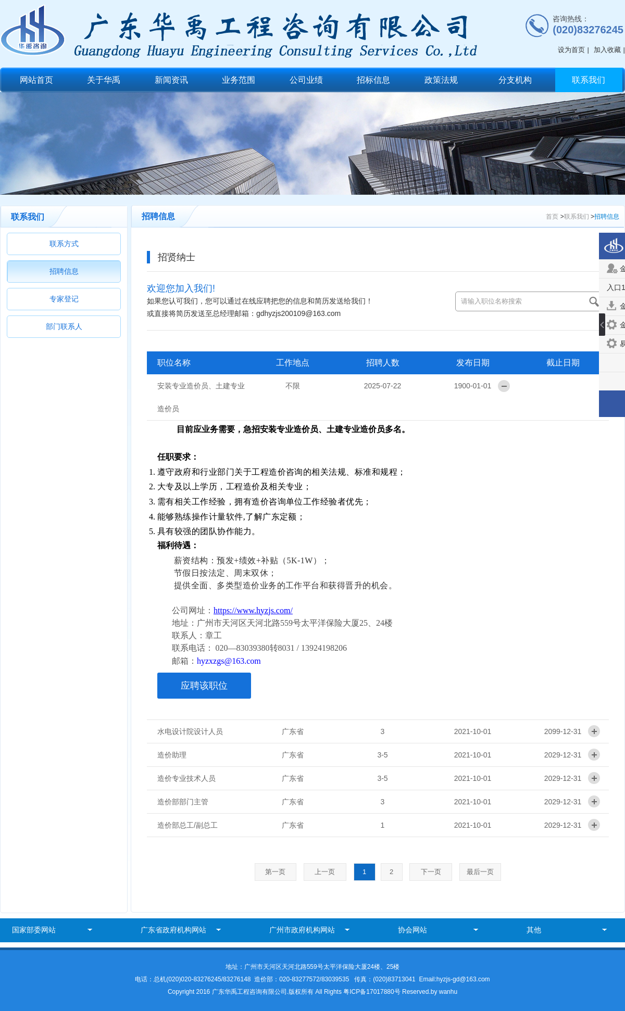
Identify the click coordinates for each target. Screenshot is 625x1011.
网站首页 (36, 79)
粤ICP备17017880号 (372, 991)
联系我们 (588, 79)
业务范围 (238, 79)
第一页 (275, 872)
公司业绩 (306, 79)
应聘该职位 (204, 685)
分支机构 (515, 79)
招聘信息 (64, 271)
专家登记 (64, 299)
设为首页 (571, 50)
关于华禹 (103, 79)
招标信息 (373, 79)
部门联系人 (64, 326)
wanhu (448, 991)
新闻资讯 (171, 79)
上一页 (325, 872)
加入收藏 (607, 50)
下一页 (431, 872)
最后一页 (480, 872)
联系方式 (64, 243)
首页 (552, 216)
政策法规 (441, 79)
